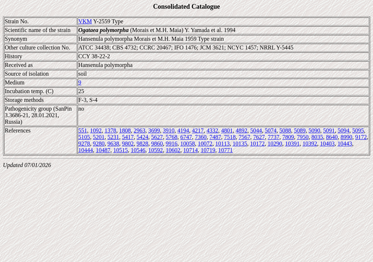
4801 (227, 130)
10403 (327, 143)
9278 (84, 143)
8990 (346, 137)
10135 (239, 143)
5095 (358, 130)
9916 (171, 143)
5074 (270, 130)
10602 (173, 150)
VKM (85, 21)
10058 (187, 143)
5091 (329, 130)
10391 (292, 143)
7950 (303, 137)
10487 (103, 150)
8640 (332, 137)
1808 (125, 130)
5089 (300, 130)
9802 (128, 143)
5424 (142, 137)
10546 (138, 150)
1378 (110, 130)
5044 (256, 130)
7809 (288, 137)
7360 (201, 137)
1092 (96, 130)
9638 (113, 143)
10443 (344, 143)
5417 (128, 137)
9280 (99, 143)
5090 (314, 130)
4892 (241, 130)
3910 (168, 130)
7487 (215, 137)
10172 (257, 143)
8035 (317, 137)
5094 (343, 130)
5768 (171, 137)
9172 (361, 137)
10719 (208, 150)
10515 (120, 150)
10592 (155, 150)
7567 (244, 137)
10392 (309, 143)
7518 (230, 137)
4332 (212, 130)
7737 (273, 137)
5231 (113, 137)
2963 (139, 130)
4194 (183, 130)
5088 (285, 130)
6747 (186, 137)
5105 (84, 137)
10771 (225, 150)
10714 (190, 150)
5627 (157, 137)
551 (82, 130)
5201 (99, 137)
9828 (142, 143)
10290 (274, 143)
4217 (198, 130)
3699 (154, 130)
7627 (259, 137)
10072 (205, 143)
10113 (222, 143)
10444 (85, 150)
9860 (157, 143)
